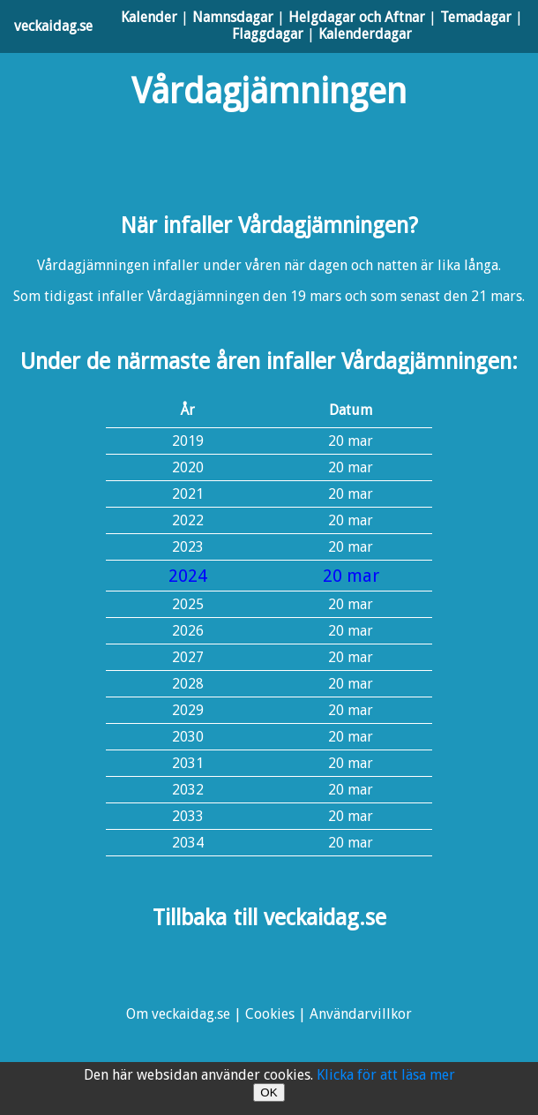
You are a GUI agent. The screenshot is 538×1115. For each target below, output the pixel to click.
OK (268, 1092)
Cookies (270, 1014)
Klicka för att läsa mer (386, 1074)
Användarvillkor (361, 1014)
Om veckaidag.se (178, 1014)
